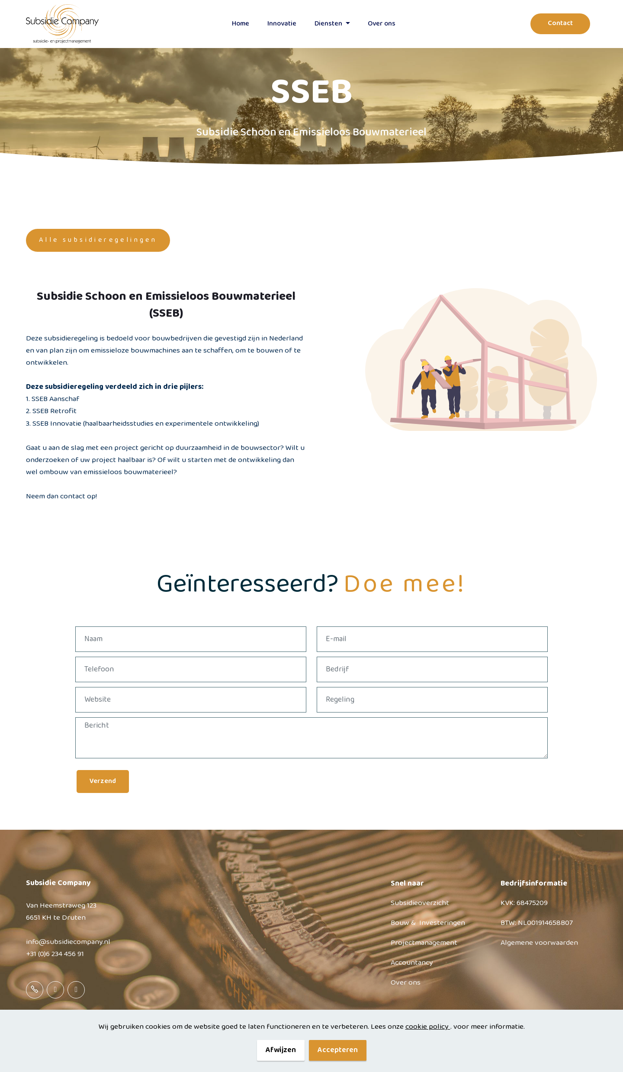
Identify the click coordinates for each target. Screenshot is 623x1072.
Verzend (103, 781)
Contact (560, 23)
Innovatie (281, 24)
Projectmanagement (424, 943)
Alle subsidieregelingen (98, 240)
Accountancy (412, 962)
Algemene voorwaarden (539, 943)
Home (240, 24)
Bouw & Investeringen (428, 923)
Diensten (328, 24)
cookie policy (427, 1039)
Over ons (406, 982)
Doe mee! (405, 584)
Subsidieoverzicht (420, 903)
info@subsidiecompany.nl (68, 942)
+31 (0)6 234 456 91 (55, 954)
